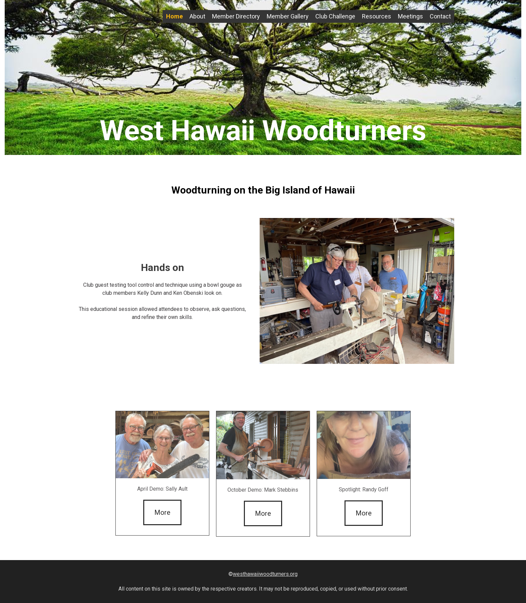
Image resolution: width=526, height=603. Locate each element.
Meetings (410, 16)
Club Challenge (335, 16)
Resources (376, 16)
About (197, 16)
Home (174, 16)
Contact (440, 16)
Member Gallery (288, 16)
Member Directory (236, 16)
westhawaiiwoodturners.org (265, 574)
